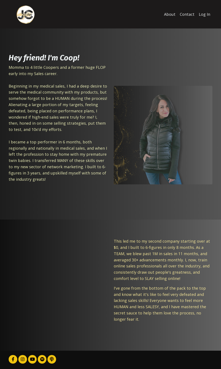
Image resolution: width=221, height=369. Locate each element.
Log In (204, 14)
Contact (187, 14)
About (169, 14)
